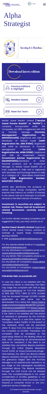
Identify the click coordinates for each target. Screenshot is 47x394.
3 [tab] (27, 61)
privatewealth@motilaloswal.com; (23, 246)
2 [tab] (23, 61)
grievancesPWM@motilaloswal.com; (19, 258)
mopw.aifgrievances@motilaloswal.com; (23, 263)
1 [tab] (20, 61)
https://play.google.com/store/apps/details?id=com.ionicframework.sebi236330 (23, 305)
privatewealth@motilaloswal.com (25, 238)
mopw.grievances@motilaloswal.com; (20, 253)
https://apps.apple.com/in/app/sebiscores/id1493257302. (23, 309)
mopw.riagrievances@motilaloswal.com (23, 269)
